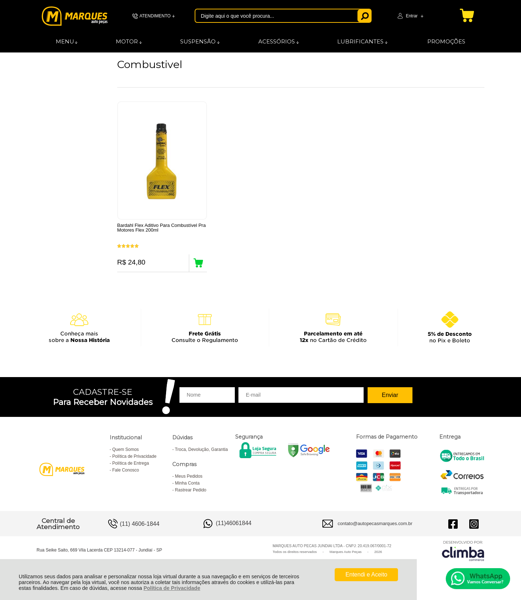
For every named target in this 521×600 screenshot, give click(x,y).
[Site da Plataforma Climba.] (463, 556)
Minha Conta (187, 489)
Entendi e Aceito (366, 574)
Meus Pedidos (189, 482)
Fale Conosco (125, 476)
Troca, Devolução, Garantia (201, 455)
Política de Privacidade (172, 588)
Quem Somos (125, 455)
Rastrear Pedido (191, 496)
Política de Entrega (130, 469)
